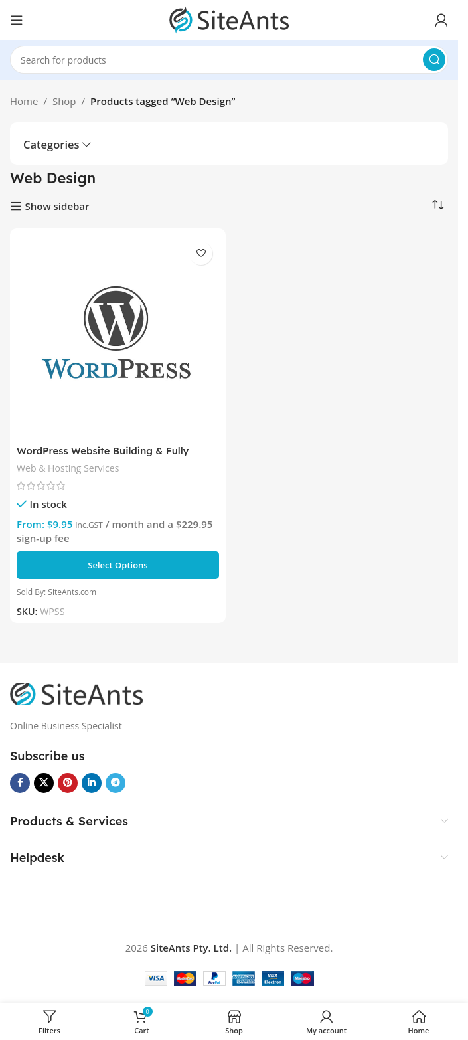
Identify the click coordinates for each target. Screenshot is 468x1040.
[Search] (229, 60)
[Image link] (76, 692)
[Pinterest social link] (68, 783)
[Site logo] (229, 18)
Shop (64, 101)
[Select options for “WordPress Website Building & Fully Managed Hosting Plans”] (118, 565)
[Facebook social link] (20, 783)
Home (24, 101)
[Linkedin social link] (92, 783)
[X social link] (44, 783)
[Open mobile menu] (16, 20)
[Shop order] (438, 205)
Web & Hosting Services (68, 468)
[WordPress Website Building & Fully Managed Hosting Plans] (118, 336)
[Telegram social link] (115, 783)
